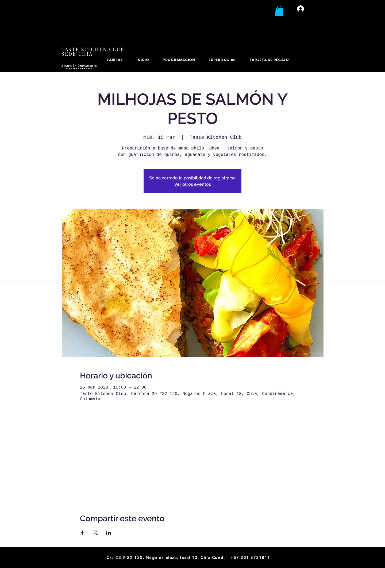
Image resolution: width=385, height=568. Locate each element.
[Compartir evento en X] (95, 533)
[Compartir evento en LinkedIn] (108, 533)
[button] (279, 11)
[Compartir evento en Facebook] (82, 533)
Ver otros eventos (192, 184)
